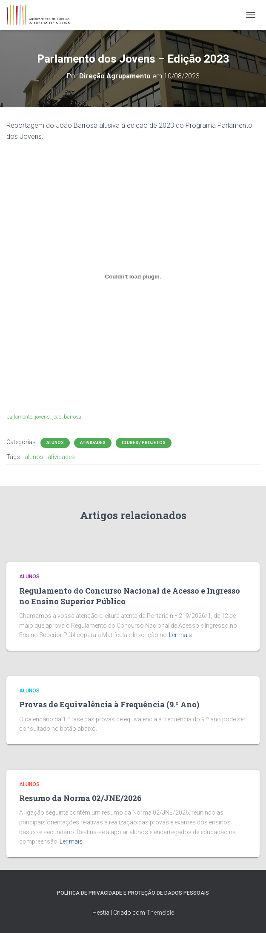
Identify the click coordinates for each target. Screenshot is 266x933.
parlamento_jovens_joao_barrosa (43, 416)
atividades (61, 457)
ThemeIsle (160, 912)
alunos (34, 457)
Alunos (55, 442)
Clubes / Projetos (144, 442)
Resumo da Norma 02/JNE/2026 (80, 798)
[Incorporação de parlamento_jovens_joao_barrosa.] (133, 276)
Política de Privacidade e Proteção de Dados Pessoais (133, 893)
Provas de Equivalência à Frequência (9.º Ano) (109, 704)
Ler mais (180, 635)
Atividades (93, 442)
